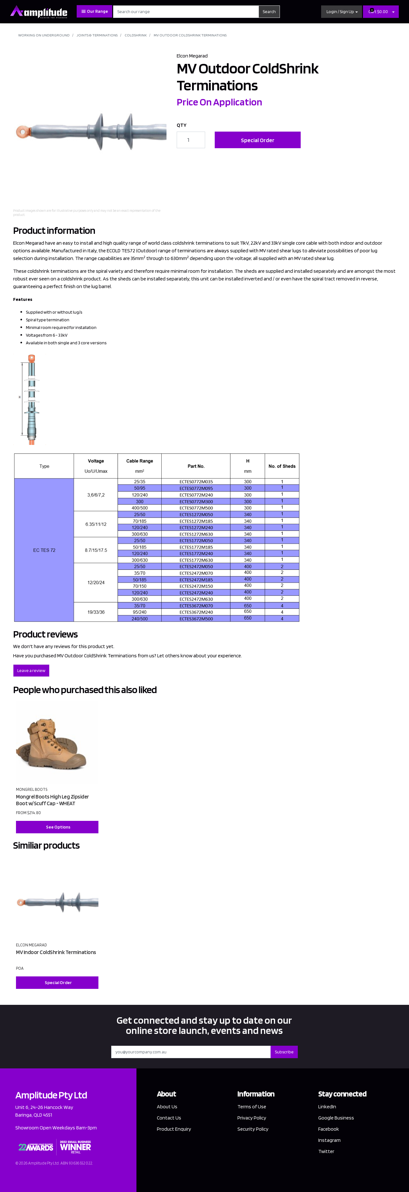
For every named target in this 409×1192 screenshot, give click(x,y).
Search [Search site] (269, 11)
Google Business (336, 1118)
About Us (167, 1107)
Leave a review (31, 670)
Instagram (329, 1140)
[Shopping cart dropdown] (393, 11)
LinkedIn (327, 1107)
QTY (182, 125)
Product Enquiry (174, 1129)
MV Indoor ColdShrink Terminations (56, 952)
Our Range (94, 11)
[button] (341, 11)
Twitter (326, 1151)
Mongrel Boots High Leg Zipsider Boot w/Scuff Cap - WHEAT (52, 799)
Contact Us (169, 1118)
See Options (58, 826)
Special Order (257, 140)
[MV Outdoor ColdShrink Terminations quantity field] (191, 140)
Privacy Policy (251, 1118)
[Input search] (186, 11)
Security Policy (252, 1129)
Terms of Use (251, 1107)
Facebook (328, 1129)
